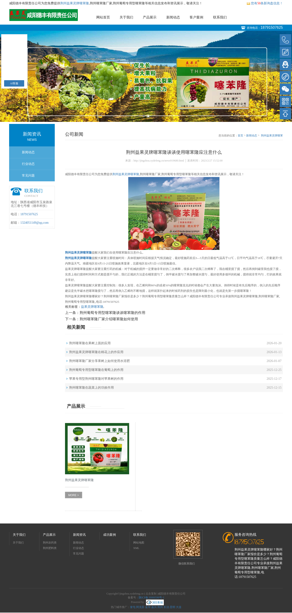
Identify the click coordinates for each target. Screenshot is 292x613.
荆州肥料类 (50, 548)
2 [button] (148, 116)
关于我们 (126, 17)
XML (136, 548)
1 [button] (144, 116)
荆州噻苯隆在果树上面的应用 (90, 343)
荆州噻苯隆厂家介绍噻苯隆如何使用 (109, 319)
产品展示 (149, 17)
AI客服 (14, 83)
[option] (146, 76)
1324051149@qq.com (34, 222)
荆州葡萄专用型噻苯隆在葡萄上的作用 (96, 370)
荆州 (160, 607)
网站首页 (103, 17)
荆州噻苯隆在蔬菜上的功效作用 (91, 387)
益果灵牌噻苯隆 (92, 306)
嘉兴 (154, 607)
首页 (240, 135)
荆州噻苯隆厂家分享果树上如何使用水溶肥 (99, 361)
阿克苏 (140, 607)
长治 (166, 607)
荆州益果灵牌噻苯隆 (74, 3)
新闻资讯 (79, 534)
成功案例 (109, 534)
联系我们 (220, 17)
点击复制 (151, 593)
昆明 (172, 607)
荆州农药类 (50, 542)
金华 (148, 607)
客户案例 (196, 17)
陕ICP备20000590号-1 (151, 597)
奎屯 (133, 607)
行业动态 (28, 164)
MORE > (73, 495)
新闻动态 (173, 17)
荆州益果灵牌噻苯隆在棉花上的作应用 (96, 352)
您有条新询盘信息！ (265, 3)
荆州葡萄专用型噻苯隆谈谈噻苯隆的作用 (112, 313)
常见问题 (28, 175)
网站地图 (138, 542)
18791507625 (272, 27)
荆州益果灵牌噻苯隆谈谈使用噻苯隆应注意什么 (272, 136)
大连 (178, 607)
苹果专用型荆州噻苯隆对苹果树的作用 (96, 378)
